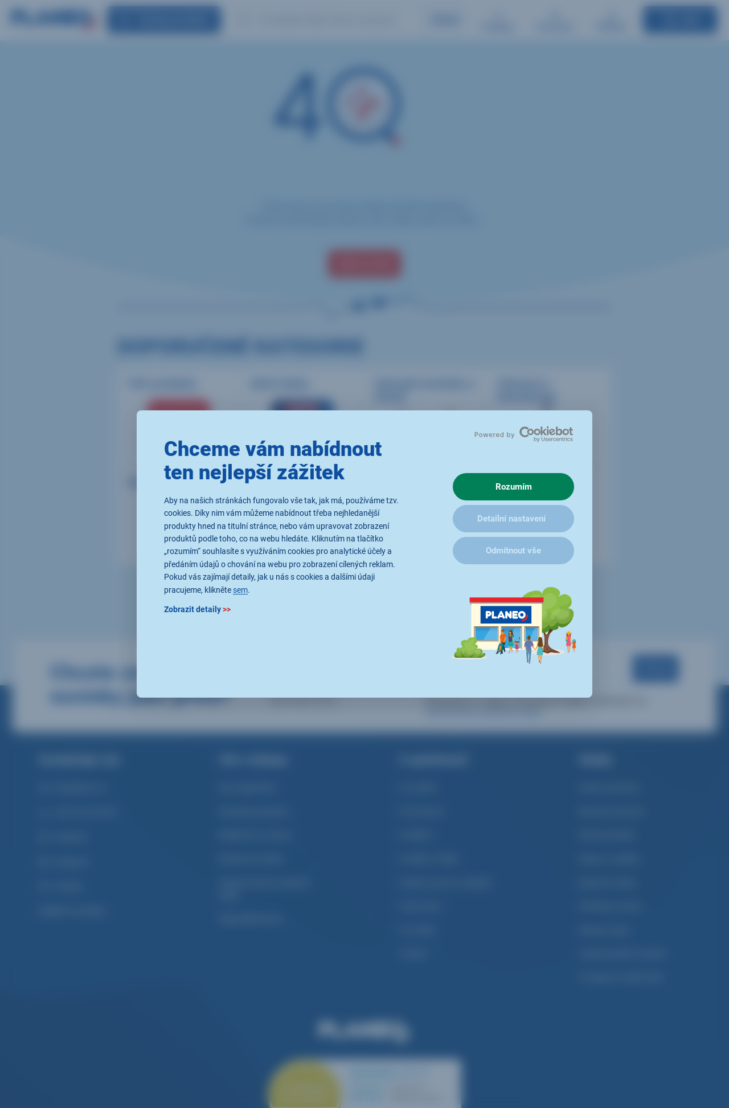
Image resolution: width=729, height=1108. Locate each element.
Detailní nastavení (511, 519)
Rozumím (513, 487)
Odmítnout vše (513, 550)
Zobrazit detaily (197, 609)
